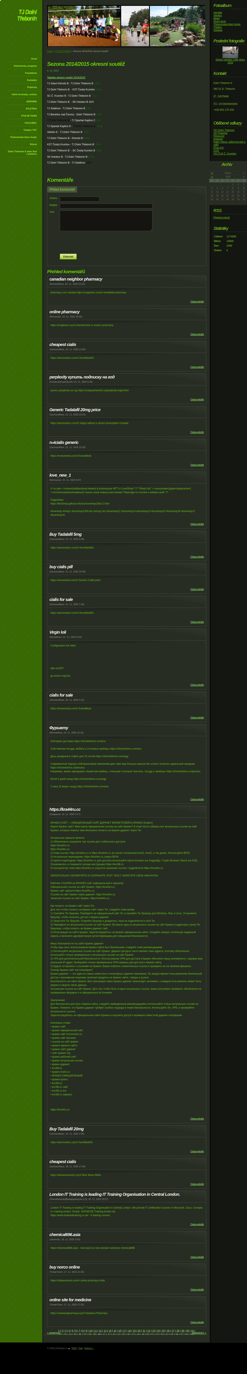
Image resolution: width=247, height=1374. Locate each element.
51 (152, 1334)
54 (167, 1334)
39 (94, 1334)
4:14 (97, 144)
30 (187, 1330)
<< (212, 173)
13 (105, 1330)
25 (163, 1330)
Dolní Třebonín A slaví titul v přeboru (22, 152)
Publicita (32, 87)
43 (113, 1334)
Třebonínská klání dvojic (23, 137)
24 (158, 1330)
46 (128, 1334)
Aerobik (218, 12)
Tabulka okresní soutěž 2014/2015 (66, 77)
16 (119, 1330)
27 (173, 1330)
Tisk (80, 1348)
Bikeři (217, 18)
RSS (74, 1348)
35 (75, 1334)
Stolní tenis (220, 21)
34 (70, 1334)
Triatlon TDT (30, 130)
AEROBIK (31, 101)
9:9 (98, 120)
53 (162, 1334)
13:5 (98, 89)
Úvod (34, 58)
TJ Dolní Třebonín (27, 15)
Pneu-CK (219, 147)
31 (192, 1330)
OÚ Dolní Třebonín (224, 130)
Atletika (218, 15)
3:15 (88, 108)
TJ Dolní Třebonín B (58, 120)
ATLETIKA (31, 108)
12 (100, 1330)
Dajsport (218, 139)
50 (147, 1334)
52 (157, 1334)
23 (153, 1330)
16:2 (88, 162)
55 (172, 1334)
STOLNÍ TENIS (29, 115)
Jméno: (53, 198)
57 (181, 1334)
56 (176, 1334)
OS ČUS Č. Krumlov (225, 153)
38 (89, 1334)
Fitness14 (219, 136)
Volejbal (218, 30)
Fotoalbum (31, 73)
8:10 (100, 126)
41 (104, 1334)
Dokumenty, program (25, 66)
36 (79, 1334)
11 (95, 1330)
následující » (199, 1332)
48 (138, 1334)
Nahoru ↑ (89, 1348)
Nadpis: (53, 205)
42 (109, 1334)
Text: (52, 212)
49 (143, 1334)
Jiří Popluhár (221, 133)
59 (191, 1334)
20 (139, 1330)
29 (182, 1330)
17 (124, 1330)
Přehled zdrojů (222, 217)
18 (129, 1330)
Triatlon (218, 27)
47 (133, 1334)
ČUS (216, 150)
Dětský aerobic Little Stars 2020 (230, 61)
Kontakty (32, 80)
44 (118, 1334)
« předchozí (53, 1332)
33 (65, 1334)
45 (123, 1334)
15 (114, 1330)
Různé (33, 144)
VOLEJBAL (30, 123)
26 (168, 1330)
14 (110, 1330)
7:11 (94, 95)
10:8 (87, 138)
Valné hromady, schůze (24, 94)
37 (84, 1334)
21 (144, 1330)
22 (148, 1330)
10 (90, 1330)
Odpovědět (197, 301)
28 (177, 1330)
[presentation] (126, 242)
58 (186, 1334)
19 (134, 1330)
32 (60, 1334)
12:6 (97, 83)
